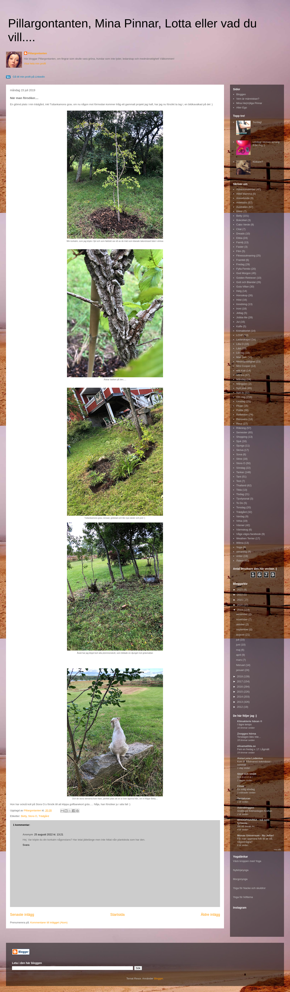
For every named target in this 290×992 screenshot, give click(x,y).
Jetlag (239, 312)
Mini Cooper (243, 365)
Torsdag (240, 507)
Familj (239, 242)
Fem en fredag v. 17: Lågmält (253, 749)
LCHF (239, 335)
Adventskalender (246, 189)
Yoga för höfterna (243, 897)
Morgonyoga (240, 879)
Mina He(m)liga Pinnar (249, 103)
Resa (239, 423)
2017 (240, 681)
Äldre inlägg (210, 915)
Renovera (241, 419)
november (242, 619)
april (239, 654)
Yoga (239, 547)
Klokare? (258, 161)
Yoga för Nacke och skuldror (249, 888)
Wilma (239, 542)
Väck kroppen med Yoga (247, 861)
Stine (239, 458)
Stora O (32, 816)
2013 (240, 701)
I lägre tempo (244, 724)
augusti (240, 634)
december (242, 614)
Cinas (240, 786)
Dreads (240, 233)
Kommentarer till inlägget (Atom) (48, 922)
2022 (240, 594)
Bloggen (241, 94)
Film (238, 251)
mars (239, 659)
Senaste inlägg (22, 915)
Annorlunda (243, 198)
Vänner (240, 525)
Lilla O (240, 343)
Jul (238, 321)
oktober (241, 624)
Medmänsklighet (245, 361)
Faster (240, 246)
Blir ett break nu (245, 826)
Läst (238, 348)
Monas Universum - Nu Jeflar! (255, 835)
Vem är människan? (247, 98)
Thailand (241, 485)
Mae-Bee (241, 357)
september (242, 629)
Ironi (238, 308)
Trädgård (44, 816)
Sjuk (238, 441)
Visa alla (277, 849)
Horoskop (241, 295)
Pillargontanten (37, 53)
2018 (240, 676)
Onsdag (240, 401)
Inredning (241, 304)
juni (238, 644)
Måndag (241, 379)
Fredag (240, 264)
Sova (239, 454)
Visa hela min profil (35, 63)
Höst (239, 299)
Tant (238, 476)
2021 (240, 599)
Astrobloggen (245, 807)
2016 (240, 686)
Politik (239, 410)
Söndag (240, 467)
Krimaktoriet (243, 330)
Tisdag (240, 494)
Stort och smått (246, 773)
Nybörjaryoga (240, 870)
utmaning (241, 551)
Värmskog (242, 529)
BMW (239, 211)
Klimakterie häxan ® (249, 721)
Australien (242, 206)
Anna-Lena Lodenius (250, 758)
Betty (24, 816)
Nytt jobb (241, 388)
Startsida (117, 915)
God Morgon (243, 273)
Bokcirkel (241, 220)
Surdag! (257, 122)
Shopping (241, 436)
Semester (241, 432)
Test (238, 480)
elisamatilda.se (246, 746)
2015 (240, 691)
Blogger (158, 978)
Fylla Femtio (243, 268)
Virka (239, 520)
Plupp (239, 405)
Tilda (239, 489)
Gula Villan (242, 286)
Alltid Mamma (244, 193)
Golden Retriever (246, 277)
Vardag (240, 516)
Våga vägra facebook (248, 534)
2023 (240, 589)
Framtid (240, 259)
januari (240, 670)
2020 (240, 604)
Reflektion (242, 414)
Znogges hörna (246, 733)
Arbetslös (241, 202)
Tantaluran (243, 798)
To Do (239, 503)
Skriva (239, 449)
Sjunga (240, 445)
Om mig (240, 396)
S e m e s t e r (245, 777)
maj (238, 649)
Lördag (240, 352)
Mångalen (242, 383)
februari (241, 665)
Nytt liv (240, 392)
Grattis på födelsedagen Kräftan (254, 811)
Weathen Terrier (245, 538)
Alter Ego (241, 107)
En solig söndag (246, 789)
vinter (239, 556)
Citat (239, 229)
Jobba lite (241, 317)
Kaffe (239, 326)
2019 (240, 609)
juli (238, 639)
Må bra (240, 374)
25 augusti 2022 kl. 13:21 (48, 834)
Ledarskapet (243, 339)
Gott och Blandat (246, 282)
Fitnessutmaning (245, 255)
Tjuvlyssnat (242, 498)
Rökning (241, 427)
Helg (239, 290)
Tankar (240, 472)
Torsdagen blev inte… (249, 737)
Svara (26, 844)
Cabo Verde (243, 224)
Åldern (240, 560)
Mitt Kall (240, 370)
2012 (240, 706)
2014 (240, 696)
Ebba (239, 237)
